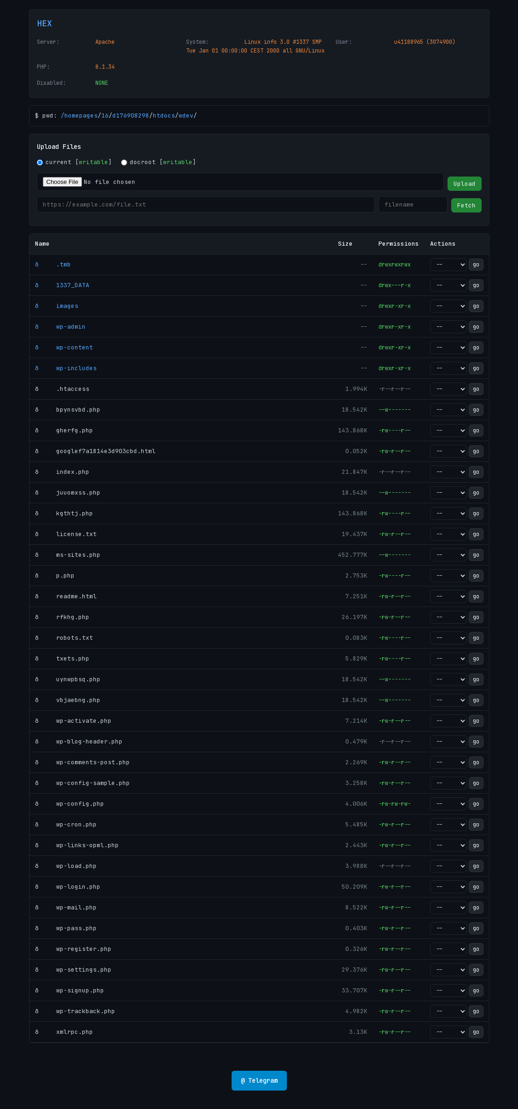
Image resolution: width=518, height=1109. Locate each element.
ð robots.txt (64, 638)
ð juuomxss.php (67, 492)
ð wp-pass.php (66, 928)
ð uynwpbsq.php (67, 679)
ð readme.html (66, 596)
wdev (186, 115)
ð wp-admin (60, 326)
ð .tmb (53, 264)
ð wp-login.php (67, 887)
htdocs (164, 115)
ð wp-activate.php (73, 721)
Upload (465, 184)
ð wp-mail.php (66, 907)
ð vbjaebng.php (67, 700)
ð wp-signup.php (69, 990)
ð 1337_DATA (62, 285)
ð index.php (62, 472)
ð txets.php (62, 658)
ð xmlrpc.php (64, 1032)
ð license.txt (66, 534)
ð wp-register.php (73, 949)
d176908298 (130, 115)
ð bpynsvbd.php (67, 409)
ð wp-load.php (66, 866)
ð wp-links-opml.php (77, 845)
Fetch (466, 205)
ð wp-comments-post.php (82, 762)
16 (105, 115)
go (476, 264)
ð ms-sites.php (67, 555)
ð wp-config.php (69, 804)
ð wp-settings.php (73, 969)
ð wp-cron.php (66, 824)
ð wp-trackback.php (75, 1011)
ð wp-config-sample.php (82, 783)
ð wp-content (64, 347)
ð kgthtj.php (64, 513)
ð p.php (55, 575)
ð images (56, 306)
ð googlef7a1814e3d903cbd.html (95, 451)
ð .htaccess (62, 389)
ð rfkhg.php (62, 617)
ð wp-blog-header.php (78, 741)
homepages (81, 115)
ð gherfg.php (64, 430)
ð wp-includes (66, 368)
